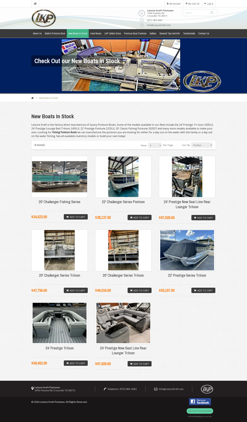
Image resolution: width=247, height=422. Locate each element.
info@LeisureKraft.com (157, 25)
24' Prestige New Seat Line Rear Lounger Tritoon (187, 204)
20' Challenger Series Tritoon (59, 275)
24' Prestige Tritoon (60, 348)
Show (144, 145)
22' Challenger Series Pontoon (123, 201)
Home (35, 3)
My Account (174, 3)
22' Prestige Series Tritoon (187, 275)
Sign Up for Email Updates (200, 411)
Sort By (186, 145)
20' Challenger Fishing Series (59, 201)
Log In (208, 3)
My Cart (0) (192, 3)
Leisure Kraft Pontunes (52, 401)
